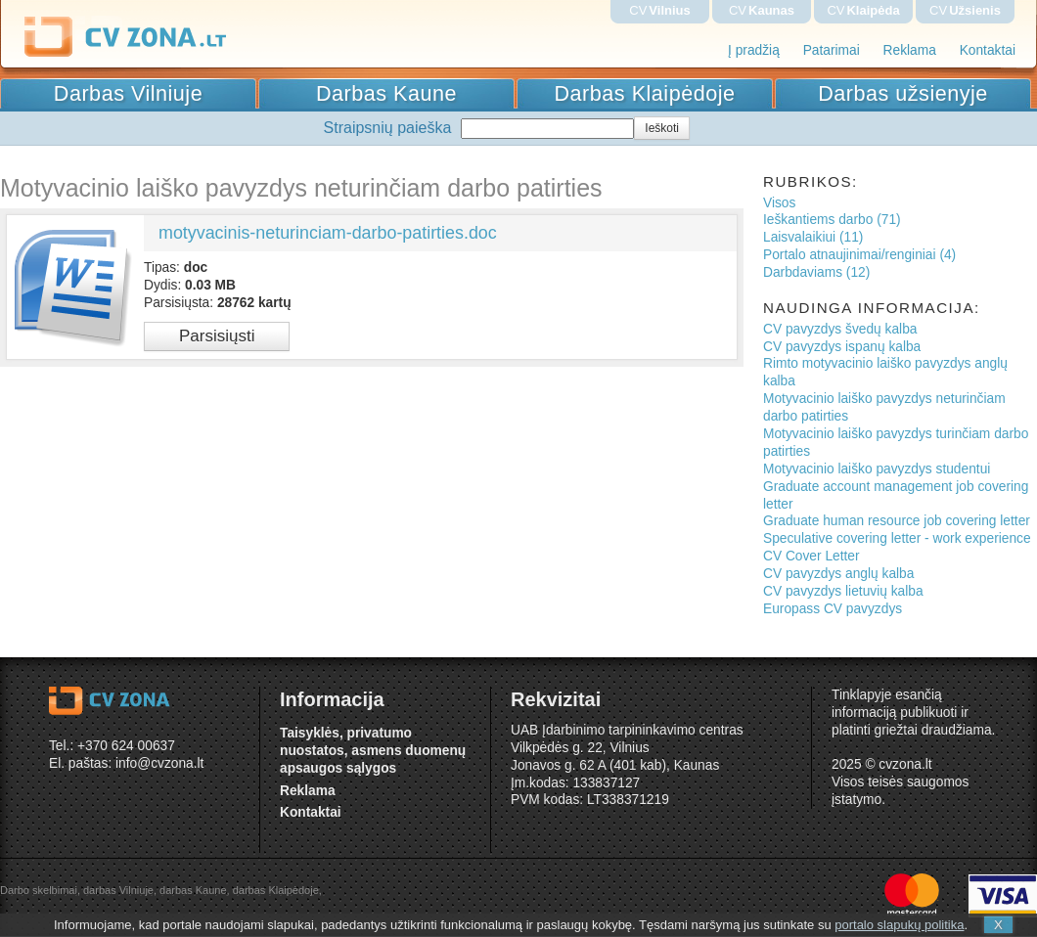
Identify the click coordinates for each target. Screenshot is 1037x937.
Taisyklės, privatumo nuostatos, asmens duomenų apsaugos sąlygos (373, 751)
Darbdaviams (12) (816, 272)
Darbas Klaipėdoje (645, 93)
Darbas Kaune (386, 93)
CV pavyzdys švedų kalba (840, 329)
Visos (779, 203)
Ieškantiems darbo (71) (832, 219)
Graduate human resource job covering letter (896, 520)
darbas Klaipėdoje (276, 890)
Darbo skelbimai (38, 890)
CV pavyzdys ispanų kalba (842, 346)
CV (659, 10)
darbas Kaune (193, 890)
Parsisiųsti (216, 336)
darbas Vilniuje (118, 890)
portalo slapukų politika (899, 924)
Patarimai (831, 50)
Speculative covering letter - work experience (897, 538)
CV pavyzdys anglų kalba (838, 573)
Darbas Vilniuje (128, 93)
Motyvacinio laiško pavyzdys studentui (876, 469)
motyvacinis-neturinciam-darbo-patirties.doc (327, 233)
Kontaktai (987, 50)
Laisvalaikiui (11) (813, 237)
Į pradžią (754, 50)
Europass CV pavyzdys (832, 609)
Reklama (909, 50)
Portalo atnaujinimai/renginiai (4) (859, 254)
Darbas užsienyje (903, 93)
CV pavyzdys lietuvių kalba (843, 591)
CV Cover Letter (811, 556)
